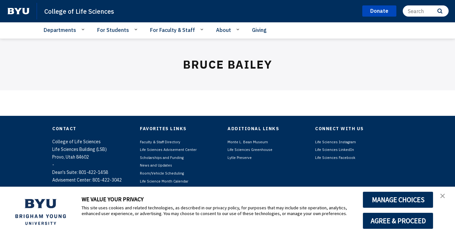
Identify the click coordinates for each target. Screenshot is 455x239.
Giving (259, 30)
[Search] (426, 11)
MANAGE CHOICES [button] (398, 199)
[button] (444, 198)
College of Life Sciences (86, 11)
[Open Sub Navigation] (84, 30)
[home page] (18, 11)
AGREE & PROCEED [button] (398, 220)
